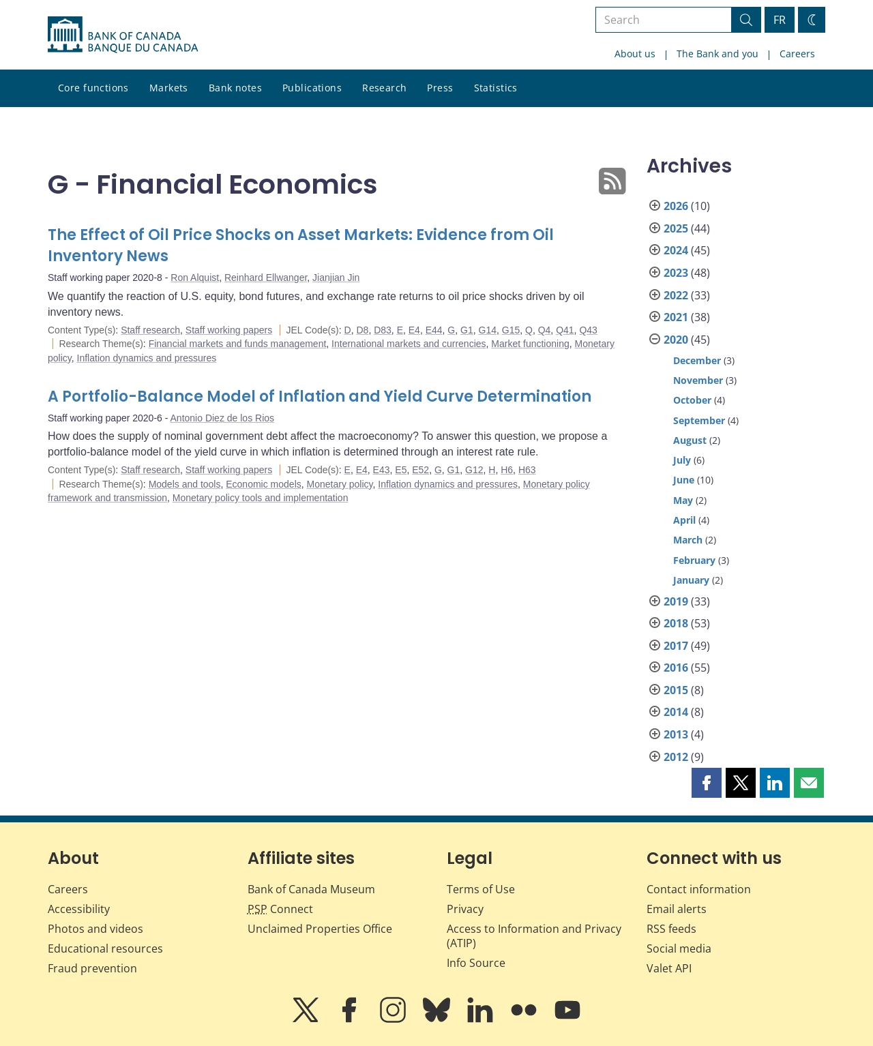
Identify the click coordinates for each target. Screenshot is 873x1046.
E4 (414, 330)
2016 (676, 667)
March (687, 539)
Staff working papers (229, 330)
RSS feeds (671, 928)
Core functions (93, 87)
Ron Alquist (195, 277)
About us (635, 53)
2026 (676, 205)
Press (440, 87)
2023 (676, 272)
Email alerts (677, 908)
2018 (676, 623)
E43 (381, 469)
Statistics (496, 87)
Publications (312, 87)
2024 (676, 250)
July (682, 459)
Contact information (699, 889)
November (698, 380)
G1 (466, 330)
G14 (488, 330)
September (699, 420)
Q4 (544, 330)
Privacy (465, 908)
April (684, 519)
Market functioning (530, 343)
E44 (434, 330)
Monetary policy (340, 484)
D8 (362, 330)
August (690, 440)
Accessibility (79, 908)
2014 (676, 711)
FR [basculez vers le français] (779, 19)
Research (384, 87)
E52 (420, 469)
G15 (511, 330)
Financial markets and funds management (238, 343)
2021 (676, 317)
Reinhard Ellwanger (265, 277)
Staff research (150, 330)
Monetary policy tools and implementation (261, 497)
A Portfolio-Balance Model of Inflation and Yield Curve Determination (319, 396)
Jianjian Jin (335, 277)
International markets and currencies (408, 343)
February (694, 560)
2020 (676, 339)
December (697, 360)
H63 (527, 469)
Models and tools (185, 484)
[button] (707, 783)
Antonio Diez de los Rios (223, 418)
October (692, 399)
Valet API (669, 968)
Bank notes (235, 87)
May (683, 500)
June (683, 479)
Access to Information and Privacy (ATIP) (534, 936)
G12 (474, 469)
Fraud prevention (92, 968)
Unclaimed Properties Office (320, 928)
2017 (676, 645)
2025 (676, 228)
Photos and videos (95, 928)
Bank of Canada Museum (311, 889)
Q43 (588, 330)
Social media (679, 948)
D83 (382, 330)
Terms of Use (481, 889)
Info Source (476, 962)
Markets (168, 87)
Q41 (565, 330)
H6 (507, 469)
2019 (676, 601)
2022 (676, 295)
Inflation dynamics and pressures (147, 358)
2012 (676, 756)
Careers (797, 53)
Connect (280, 908)
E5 (400, 469)
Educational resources (105, 948)
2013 (676, 734)
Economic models (263, 484)
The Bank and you (717, 53)
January (691, 579)
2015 (676, 690)
